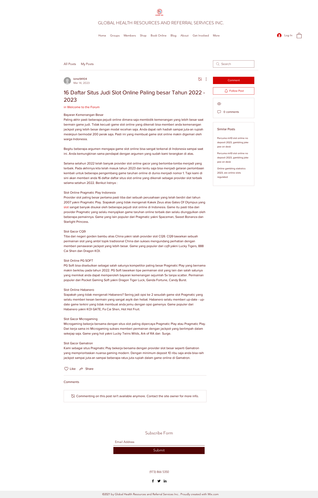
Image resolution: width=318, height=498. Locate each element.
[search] (233, 64)
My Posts (87, 64)
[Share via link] (86, 368)
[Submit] (159, 450)
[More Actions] (204, 79)
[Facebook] (153, 481)
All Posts (70, 64)
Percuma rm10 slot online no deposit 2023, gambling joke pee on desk (232, 142)
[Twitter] (159, 481)
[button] (299, 35)
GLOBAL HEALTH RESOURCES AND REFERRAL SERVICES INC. (161, 23)
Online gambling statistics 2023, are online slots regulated (231, 172)
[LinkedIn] (165, 481)
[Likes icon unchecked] (66, 368)
